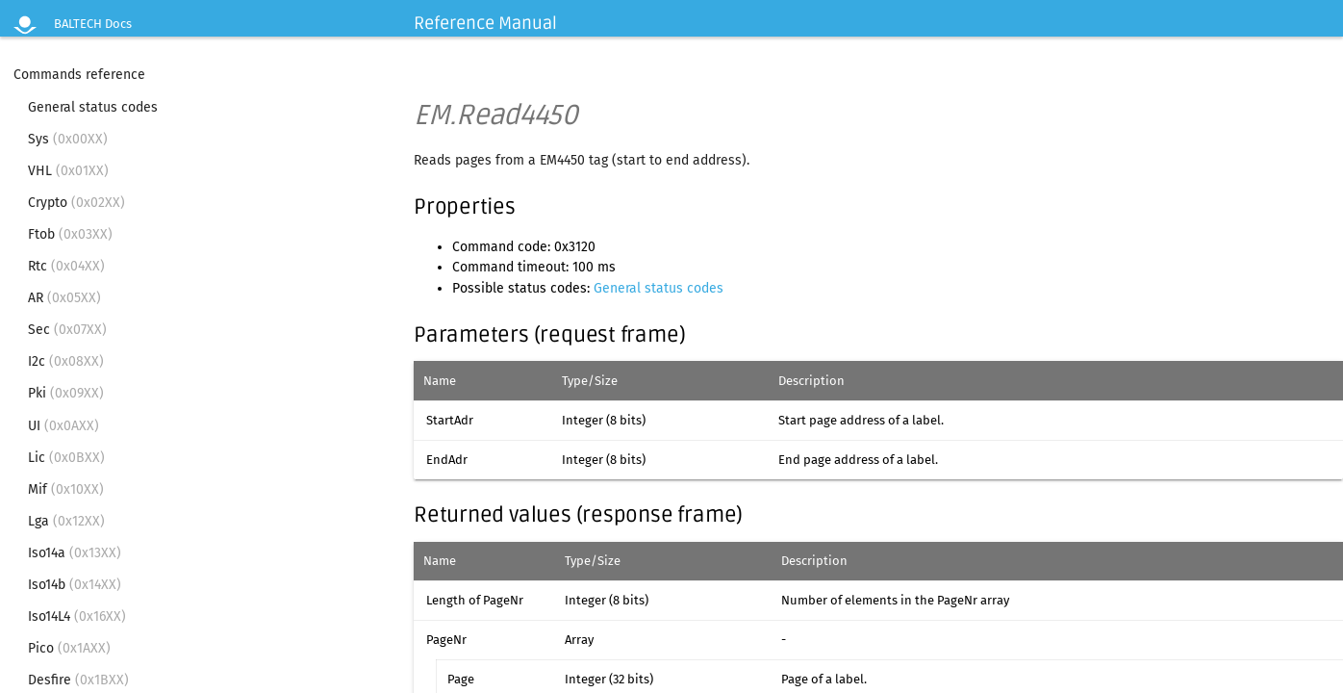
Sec (67, 329)
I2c (66, 361)
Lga (66, 521)
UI (63, 426)
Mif (66, 489)
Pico (69, 648)
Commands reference (79, 74)
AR (64, 298)
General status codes (93, 107)
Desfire (78, 680)
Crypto (76, 202)
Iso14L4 (77, 616)
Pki (66, 393)
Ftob (70, 234)
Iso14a (74, 553)
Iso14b (74, 585)
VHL (68, 171)
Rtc (66, 266)
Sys (68, 139)
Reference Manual (485, 23)
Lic (66, 457)
